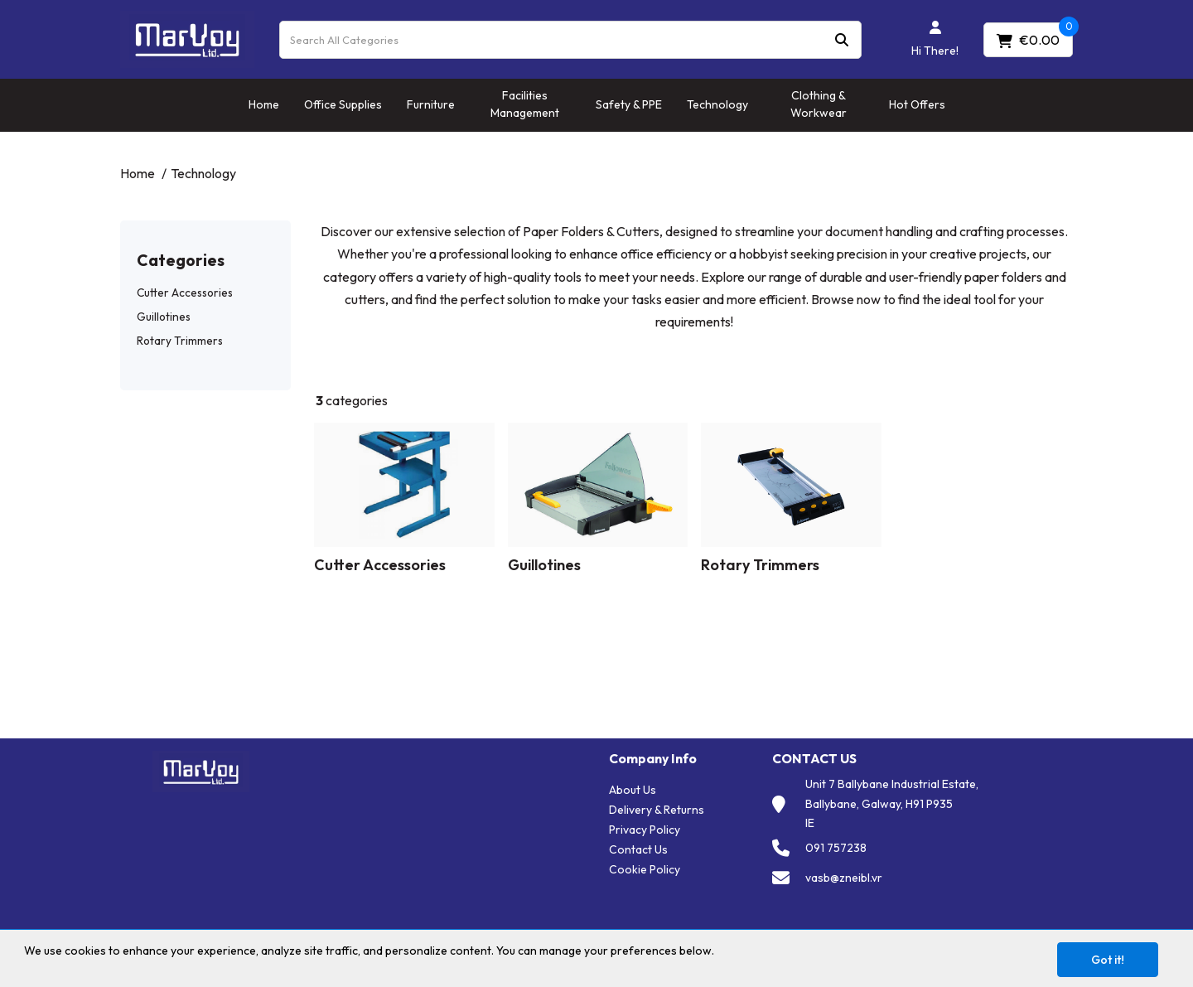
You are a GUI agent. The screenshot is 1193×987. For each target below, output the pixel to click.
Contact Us (638, 849)
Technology (717, 104)
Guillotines (164, 316)
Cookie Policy (644, 869)
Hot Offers (917, 104)
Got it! (1107, 959)
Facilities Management (524, 104)
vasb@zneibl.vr (843, 877)
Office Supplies (343, 104)
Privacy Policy (644, 829)
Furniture (431, 104)
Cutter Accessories (185, 292)
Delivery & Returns (656, 809)
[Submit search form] (841, 39)
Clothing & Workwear (818, 104)
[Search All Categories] (570, 40)
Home (264, 104)
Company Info (653, 759)
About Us (632, 789)
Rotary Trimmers (180, 340)
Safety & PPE (629, 104)
